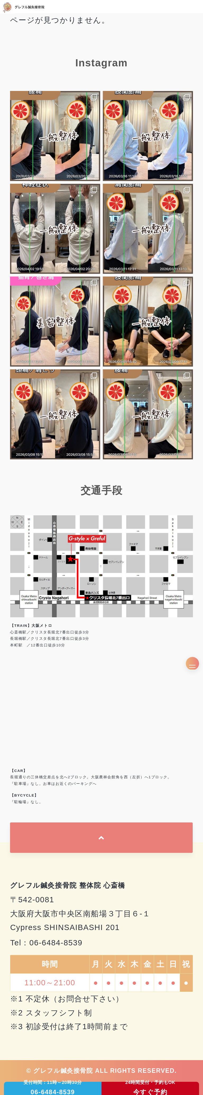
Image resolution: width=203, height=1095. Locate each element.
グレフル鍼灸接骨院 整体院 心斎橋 (67, 885)
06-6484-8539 (55, 942)
